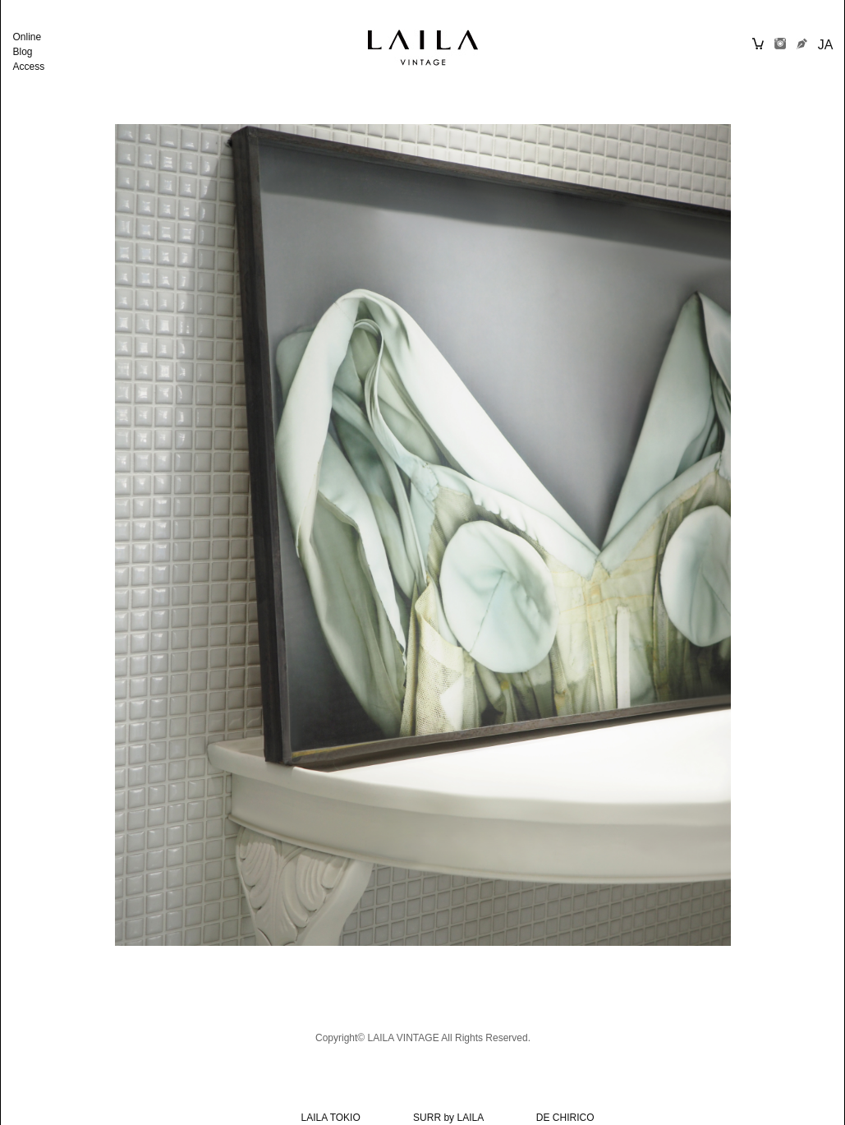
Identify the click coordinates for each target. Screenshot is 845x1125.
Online (27, 37)
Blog (23, 52)
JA (826, 45)
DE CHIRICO (565, 1117)
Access (29, 66)
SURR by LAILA (448, 1117)
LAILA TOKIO (331, 1117)
